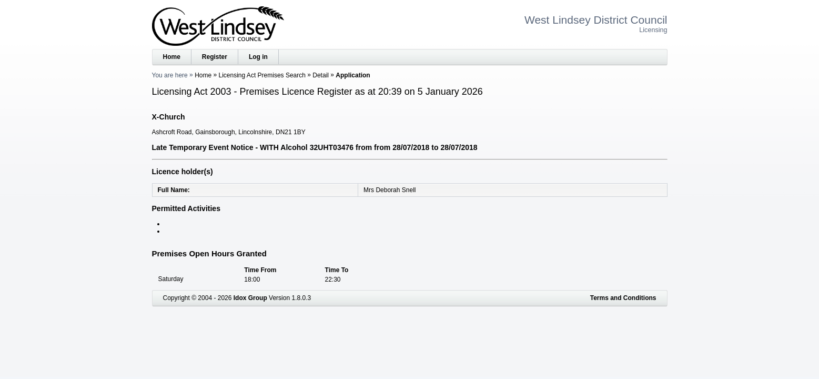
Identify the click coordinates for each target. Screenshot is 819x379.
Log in (258, 57)
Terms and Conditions (623, 298)
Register (214, 57)
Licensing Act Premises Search (262, 75)
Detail (320, 75)
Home (171, 57)
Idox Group (250, 298)
